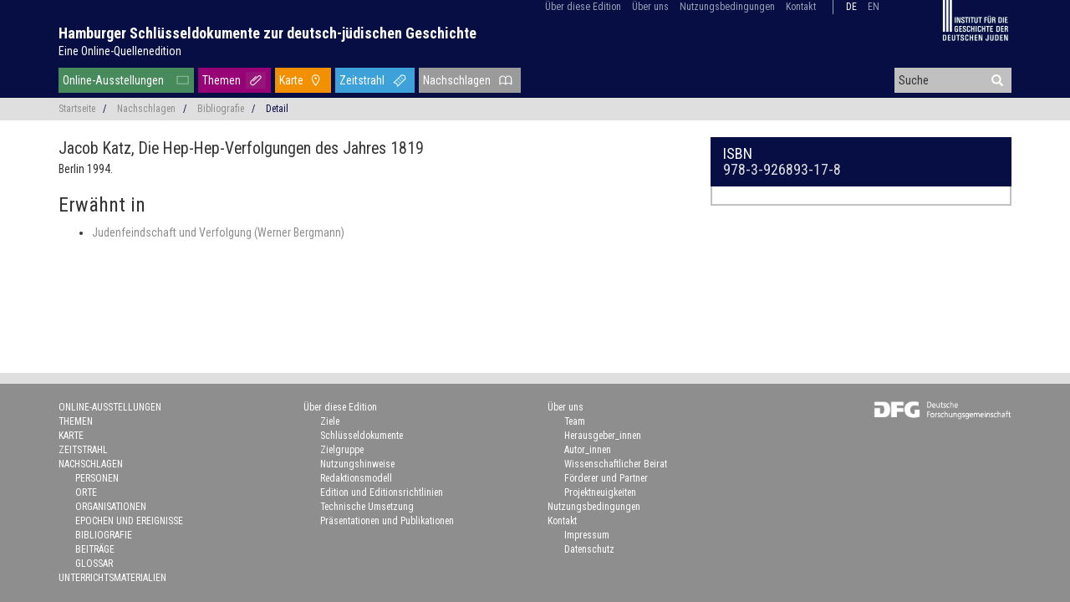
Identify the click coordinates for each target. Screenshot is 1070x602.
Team (574, 421)
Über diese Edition (583, 7)
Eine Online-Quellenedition (120, 51)
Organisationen (110, 507)
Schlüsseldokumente (361, 435)
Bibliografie (220, 109)
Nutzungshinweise (357, 464)
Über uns (650, 7)
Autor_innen (587, 450)
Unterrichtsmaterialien (112, 578)
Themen (221, 80)
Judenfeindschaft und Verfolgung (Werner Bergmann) (218, 232)
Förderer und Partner (606, 478)
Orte (86, 492)
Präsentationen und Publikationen (387, 521)
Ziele (329, 421)
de (851, 7)
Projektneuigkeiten (600, 492)
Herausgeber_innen (602, 435)
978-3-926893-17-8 (782, 169)
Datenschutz (589, 549)
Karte (291, 80)
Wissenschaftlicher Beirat (615, 464)
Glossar (94, 563)
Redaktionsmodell (356, 478)
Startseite (77, 109)
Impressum (586, 535)
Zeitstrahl (362, 80)
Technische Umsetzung (367, 507)
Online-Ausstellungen (113, 80)
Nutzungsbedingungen (727, 7)
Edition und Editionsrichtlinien (381, 492)
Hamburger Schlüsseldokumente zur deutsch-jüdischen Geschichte (267, 33)
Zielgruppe (342, 450)
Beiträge (95, 549)
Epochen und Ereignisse (129, 521)
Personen (97, 478)
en (873, 7)
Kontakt (801, 7)
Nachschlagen (457, 80)
